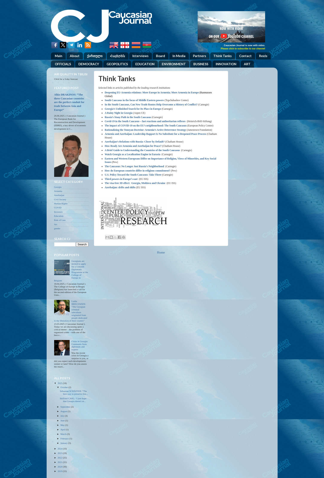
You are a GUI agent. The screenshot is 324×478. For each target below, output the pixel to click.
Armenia (58, 191)
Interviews (140, 56)
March (63, 434)
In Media (179, 56)
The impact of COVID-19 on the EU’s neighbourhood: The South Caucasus (145, 125)
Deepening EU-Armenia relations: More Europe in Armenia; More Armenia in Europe (152, 92)
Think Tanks (222, 56)
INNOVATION (226, 64)
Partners (199, 56)
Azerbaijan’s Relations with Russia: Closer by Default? (135, 141)
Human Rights (61, 203)
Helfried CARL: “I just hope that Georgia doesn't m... (73, 399)
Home (161, 252)
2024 (60, 448)
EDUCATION (144, 64)
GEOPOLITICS (117, 64)
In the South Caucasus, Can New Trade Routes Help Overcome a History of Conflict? (151, 104)
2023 (60, 453)
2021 (60, 462)
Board (160, 56)
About (74, 56)
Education (59, 216)
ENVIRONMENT (174, 64)
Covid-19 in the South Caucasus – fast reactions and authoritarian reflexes (145, 121)
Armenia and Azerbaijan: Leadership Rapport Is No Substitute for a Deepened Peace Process (155, 133)
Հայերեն (117, 56)
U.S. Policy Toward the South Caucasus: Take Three (133, 174)
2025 (60, 383)
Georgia (58, 187)
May (62, 425)
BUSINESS (200, 64)
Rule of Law (60, 220)
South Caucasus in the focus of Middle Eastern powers (134, 100)
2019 (60, 471)
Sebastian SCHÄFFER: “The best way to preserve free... (74, 392)
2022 (60, 457)
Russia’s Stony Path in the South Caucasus (128, 117)
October (64, 387)
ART (247, 64)
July (62, 415)
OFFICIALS (63, 64)
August (64, 411)
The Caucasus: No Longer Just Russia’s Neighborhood (134, 166)
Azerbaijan (59, 195)
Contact (245, 56)
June (62, 420)
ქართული (94, 56)
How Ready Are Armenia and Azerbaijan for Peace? (133, 145)
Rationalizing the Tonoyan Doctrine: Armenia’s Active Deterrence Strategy (145, 129)
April (63, 429)
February (64, 438)
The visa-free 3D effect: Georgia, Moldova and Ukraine (135, 183)
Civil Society (60, 199)
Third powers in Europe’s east (121, 179)
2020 (60, 466)
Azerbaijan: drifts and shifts (120, 187)
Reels (263, 56)
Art (55, 224)
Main (58, 56)
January (64, 443)
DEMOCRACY (88, 64)
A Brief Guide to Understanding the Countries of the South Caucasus (142, 150)
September (65, 406)
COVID (57, 207)
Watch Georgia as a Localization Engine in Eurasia (132, 154)
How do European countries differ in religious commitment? (137, 170)
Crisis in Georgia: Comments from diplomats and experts (80, 345)
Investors (58, 212)
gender (57, 228)
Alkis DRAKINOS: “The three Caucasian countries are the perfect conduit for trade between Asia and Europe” (69, 102)
